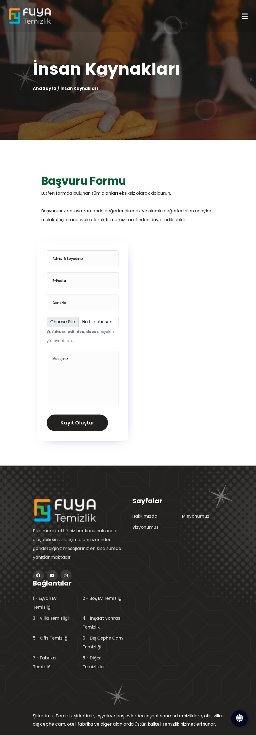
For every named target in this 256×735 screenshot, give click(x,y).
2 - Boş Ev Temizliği (103, 598)
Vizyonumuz (145, 527)
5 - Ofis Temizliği (50, 638)
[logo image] (74, 510)
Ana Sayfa (44, 88)
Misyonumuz (195, 516)
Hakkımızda (144, 516)
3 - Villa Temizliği (51, 618)
